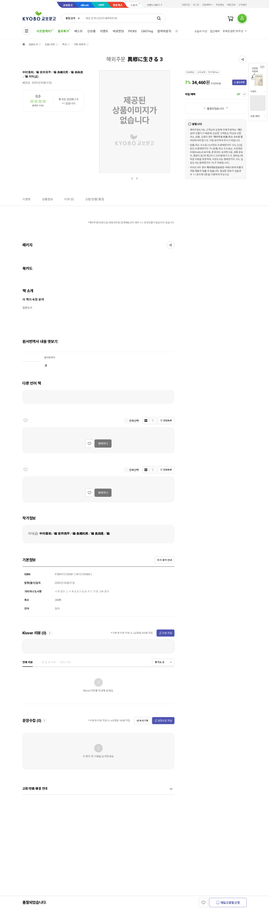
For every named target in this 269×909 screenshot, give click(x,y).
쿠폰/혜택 (254, 116)
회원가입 (186, 5)
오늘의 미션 (200, 31)
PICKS (132, 31)
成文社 (26, 82)
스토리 (134, 5)
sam (101, 5)
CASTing (147, 31)
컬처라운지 (164, 31)
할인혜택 (215, 31)
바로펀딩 (118, 31)
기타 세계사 (79, 44)
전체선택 (134, 420)
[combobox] (72, 18)
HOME (23, 44)
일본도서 (33, 44)
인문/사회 (50, 44)
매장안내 (231, 5)
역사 (64, 44)
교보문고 (68, 5)
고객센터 (242, 5)
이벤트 (104, 31)
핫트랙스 (118, 5)
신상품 (91, 31)
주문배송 (220, 5)
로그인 (196, 5)
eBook (85, 5)
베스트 (78, 31)
